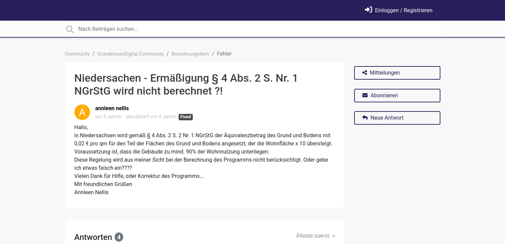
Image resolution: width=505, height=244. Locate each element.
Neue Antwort (383, 118)
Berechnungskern (190, 54)
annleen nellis (112, 108)
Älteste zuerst (313, 235)
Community (77, 54)
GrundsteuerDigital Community (130, 54)
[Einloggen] (398, 10)
